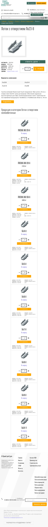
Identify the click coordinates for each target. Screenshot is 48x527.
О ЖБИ (19, 466)
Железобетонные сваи (40, 477)
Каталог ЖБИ (33, 458)
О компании (21, 463)
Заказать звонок (41, 3)
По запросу (24, 133)
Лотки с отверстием (27, 21)
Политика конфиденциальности (13, 517)
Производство (33, 460)
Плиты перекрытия (39, 482)
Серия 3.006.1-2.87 (12, 71)
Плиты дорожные (39, 485)
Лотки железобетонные (41, 480)
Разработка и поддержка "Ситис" (18, 522)
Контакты (20, 471)
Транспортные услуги (35, 466)
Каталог (10, 21)
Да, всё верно (37, 14)
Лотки (17, 21)
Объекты (20, 468)
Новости (20, 460)
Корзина (32, 3)
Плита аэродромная (40, 490)
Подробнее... (7, 101)
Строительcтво (34, 463)
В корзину (24, 142)
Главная (3, 21)
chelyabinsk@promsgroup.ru (11, 13)
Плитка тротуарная (39, 493)
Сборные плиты (38, 488)
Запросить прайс (8, 10)
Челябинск (33, 9)
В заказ (40, 68)
